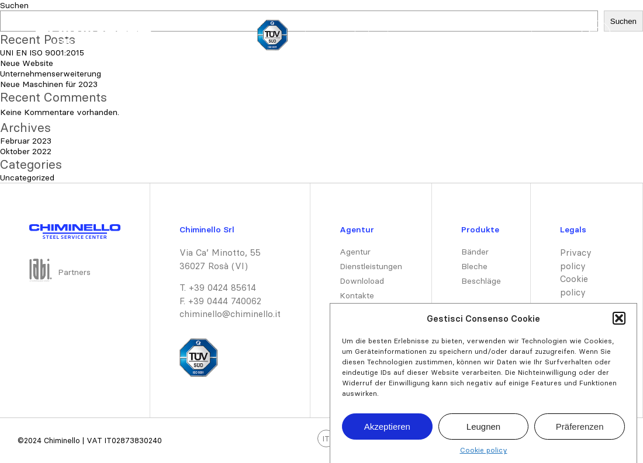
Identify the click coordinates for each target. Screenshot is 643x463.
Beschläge (481, 281)
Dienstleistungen (481, 35)
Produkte (418, 35)
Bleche (474, 266)
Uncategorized (27, 177)
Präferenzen (580, 431)
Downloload (362, 281)
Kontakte (357, 295)
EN (344, 35)
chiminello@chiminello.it (230, 313)
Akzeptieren (387, 431)
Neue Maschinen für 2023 (49, 84)
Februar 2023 (25, 140)
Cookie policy (483, 455)
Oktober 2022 (25, 151)
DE (362, 35)
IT (326, 35)
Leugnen (483, 431)
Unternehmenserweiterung (50, 73)
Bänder (475, 251)
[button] (619, 323)
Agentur (355, 251)
